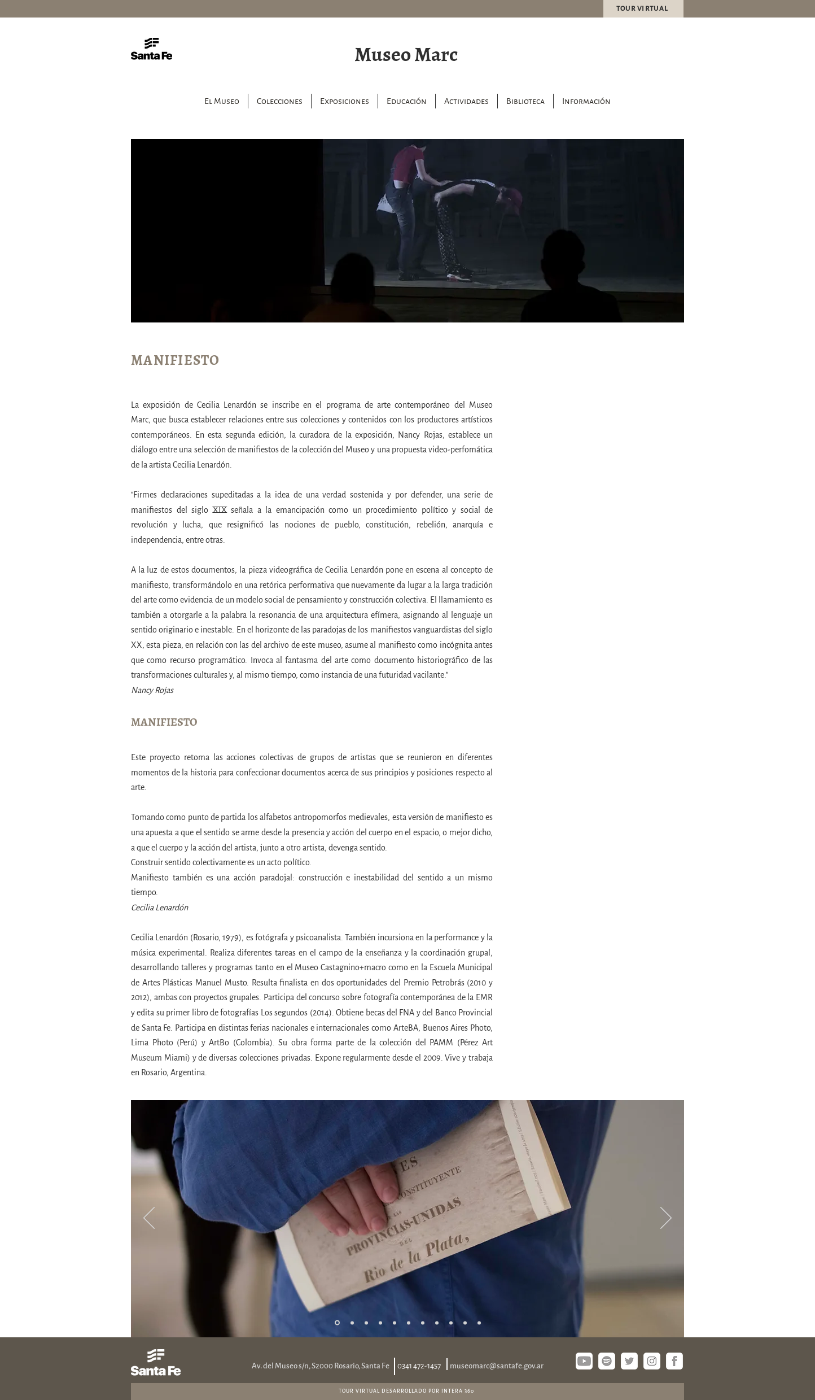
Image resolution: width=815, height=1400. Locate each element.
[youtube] (584, 1361)
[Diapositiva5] (394, 1322)
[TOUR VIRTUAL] (643, 9)
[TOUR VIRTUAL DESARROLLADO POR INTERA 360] (407, 1391)
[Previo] (149, 1219)
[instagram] (651, 1361)
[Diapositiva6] (408, 1322)
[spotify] (606, 1361)
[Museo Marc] (407, 53)
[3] (366, 1322)
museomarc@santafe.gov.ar (497, 1366)
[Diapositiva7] (422, 1322)
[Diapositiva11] (479, 1322)
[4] (380, 1322)
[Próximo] (666, 1219)
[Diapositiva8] (437, 1322)
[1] (337, 1322)
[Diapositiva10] (465, 1322)
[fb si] (674, 1361)
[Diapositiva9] (451, 1322)
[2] (352, 1322)
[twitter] (629, 1361)
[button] (279, 101)
